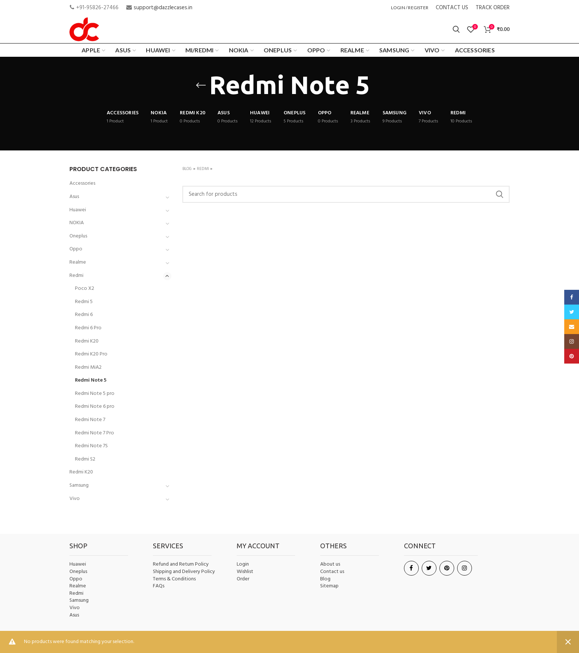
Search (499, 194)
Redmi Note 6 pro (94, 406)
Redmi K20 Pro (91, 354)
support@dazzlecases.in (163, 7)
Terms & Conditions (174, 579)
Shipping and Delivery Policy (184, 572)
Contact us (332, 572)
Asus (74, 196)
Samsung (79, 485)
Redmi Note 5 (90, 380)
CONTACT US (452, 7)
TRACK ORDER (493, 7)
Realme (77, 262)
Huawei (77, 210)
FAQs (158, 586)
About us (330, 564)
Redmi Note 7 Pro (94, 433)
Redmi (203, 169)
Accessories (82, 183)
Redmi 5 (84, 302)
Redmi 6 (84, 314)
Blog (187, 169)
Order (243, 579)
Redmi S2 (85, 459)
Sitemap (329, 586)
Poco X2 (84, 288)
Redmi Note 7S (91, 446)
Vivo (74, 498)
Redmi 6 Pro (88, 328)
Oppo (75, 249)
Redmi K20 (87, 341)
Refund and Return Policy (181, 564)
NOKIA (76, 223)
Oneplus (78, 236)
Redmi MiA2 (88, 367)
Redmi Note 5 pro (94, 393)
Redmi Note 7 (90, 420)
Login (243, 564)
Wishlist (245, 571)
